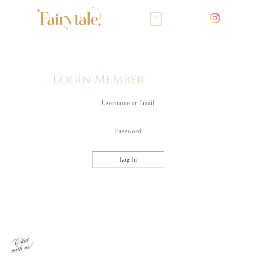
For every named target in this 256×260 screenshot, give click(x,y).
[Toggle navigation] (156, 19)
